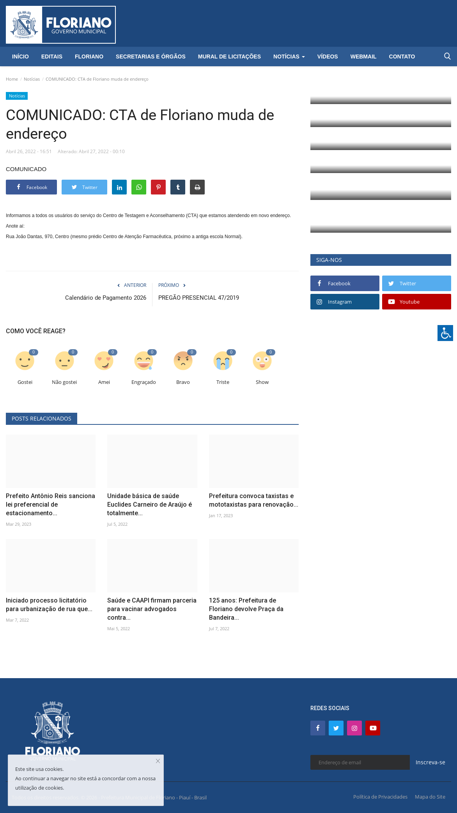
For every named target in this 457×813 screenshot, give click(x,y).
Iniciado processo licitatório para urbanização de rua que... (49, 605)
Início (20, 56)
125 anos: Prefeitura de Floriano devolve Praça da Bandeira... (246, 609)
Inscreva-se (430, 762)
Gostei (25, 382)
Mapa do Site (430, 796)
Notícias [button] (289, 56)
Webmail (364, 56)
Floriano (89, 56)
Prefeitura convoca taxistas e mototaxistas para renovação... (253, 500)
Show (262, 382)
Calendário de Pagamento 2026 (105, 297)
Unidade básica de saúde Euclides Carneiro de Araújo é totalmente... (149, 504)
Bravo (183, 382)
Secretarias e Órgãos (151, 56)
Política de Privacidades (380, 796)
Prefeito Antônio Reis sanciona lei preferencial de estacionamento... (50, 504)
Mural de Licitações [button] (229, 56)
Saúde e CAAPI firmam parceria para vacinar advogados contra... (152, 609)
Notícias (32, 79)
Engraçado (143, 382)
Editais (51, 56)
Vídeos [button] (327, 56)
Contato (402, 56)
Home (12, 79)
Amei (104, 382)
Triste (222, 382)
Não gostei (64, 382)
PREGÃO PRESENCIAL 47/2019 (198, 297)
